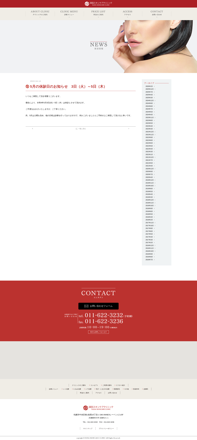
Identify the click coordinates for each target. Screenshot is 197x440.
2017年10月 (150, 225)
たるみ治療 (77, 389)
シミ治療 (66, 389)
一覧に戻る (82, 129)
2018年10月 (150, 205)
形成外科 (136, 389)
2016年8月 (149, 257)
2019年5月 (149, 191)
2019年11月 (150, 183)
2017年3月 (149, 240)
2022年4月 (149, 149)
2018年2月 (149, 220)
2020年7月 (149, 174)
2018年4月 (149, 217)
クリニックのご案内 (79, 385)
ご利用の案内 (107, 385)
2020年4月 (149, 177)
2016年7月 (149, 260)
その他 (126, 389)
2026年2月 (149, 86)
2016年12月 (150, 245)
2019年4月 (149, 194)
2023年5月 (149, 123)
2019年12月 (150, 180)
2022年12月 (150, 132)
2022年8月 (149, 140)
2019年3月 (149, 197)
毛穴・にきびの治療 (102, 389)
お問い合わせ (112, 393)
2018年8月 (149, 211)
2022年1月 (149, 154)
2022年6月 (149, 143)
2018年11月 (150, 203)
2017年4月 (149, 237)
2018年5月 (149, 214)
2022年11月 (150, 135)
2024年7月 (149, 109)
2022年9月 (149, 137)
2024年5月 (149, 112)
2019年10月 (150, 186)
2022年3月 (149, 151)
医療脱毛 (117, 389)
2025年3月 (149, 98)
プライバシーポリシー (106, 428)
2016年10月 (150, 251)
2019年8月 (149, 188)
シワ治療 (88, 389)
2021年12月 (150, 157)
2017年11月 (150, 223)
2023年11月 (150, 117)
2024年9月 (149, 103)
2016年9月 (149, 254)
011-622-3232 (92, 422)
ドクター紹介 (120, 385)
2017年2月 (149, 242)
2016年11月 (150, 248)
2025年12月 (150, 89)
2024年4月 (149, 115)
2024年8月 (149, 106)
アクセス (98, 393)
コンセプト (94, 385)
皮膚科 (146, 389)
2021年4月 (149, 166)
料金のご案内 (84, 393)
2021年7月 (149, 160)
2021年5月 (149, 163)
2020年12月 (150, 169)
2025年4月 (149, 95)
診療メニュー (53, 389)
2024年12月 (150, 100)
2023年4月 (149, 126)
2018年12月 (150, 200)
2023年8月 (149, 120)
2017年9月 (149, 228)
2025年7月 (149, 92)
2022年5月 (149, 146)
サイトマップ (87, 428)
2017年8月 (149, 231)
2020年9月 (149, 171)
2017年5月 (149, 234)
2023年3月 (149, 129)
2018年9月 (149, 208)
